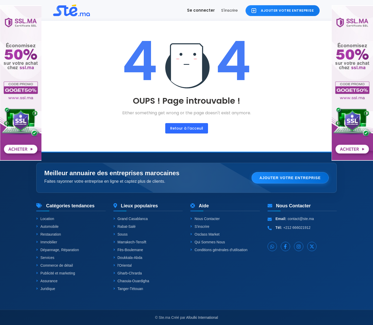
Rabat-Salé (124, 226)
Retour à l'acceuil (186, 128)
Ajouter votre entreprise (290, 178)
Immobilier (46, 242)
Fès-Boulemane (128, 250)
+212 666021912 (297, 227)
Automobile (47, 226)
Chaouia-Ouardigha (131, 281)
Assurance (47, 281)
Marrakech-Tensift (129, 242)
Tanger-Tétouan (128, 289)
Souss (120, 234)
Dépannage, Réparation (57, 250)
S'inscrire (229, 10)
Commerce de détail (54, 265)
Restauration (48, 234)
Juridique (45, 289)
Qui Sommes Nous (207, 242)
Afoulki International (202, 317)
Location (45, 219)
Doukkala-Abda (127, 258)
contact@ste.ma (301, 219)
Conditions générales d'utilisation (218, 250)
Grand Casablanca (130, 219)
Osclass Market (204, 234)
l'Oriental (122, 265)
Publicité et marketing (55, 273)
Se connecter (201, 10)
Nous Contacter (205, 219)
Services (45, 258)
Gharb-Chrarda (127, 273)
